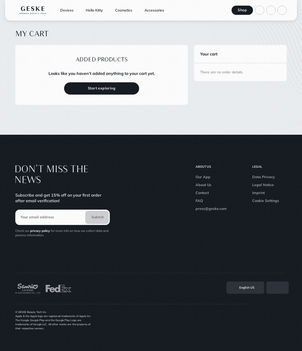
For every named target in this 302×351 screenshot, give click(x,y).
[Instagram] (250, 320)
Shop (242, 10)
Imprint (258, 192)
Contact (202, 192)
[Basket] (282, 10)
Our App (203, 177)
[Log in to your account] (259, 10)
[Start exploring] (101, 88)
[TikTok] (261, 320)
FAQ (199, 200)
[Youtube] (273, 320)
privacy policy (40, 231)
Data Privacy (263, 177)
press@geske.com (211, 208)
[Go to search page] (270, 10)
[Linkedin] (284, 320)
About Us (203, 185)
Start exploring (101, 88)
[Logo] (32, 10)
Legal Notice (263, 185)
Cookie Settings (265, 200)
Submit (97, 217)
